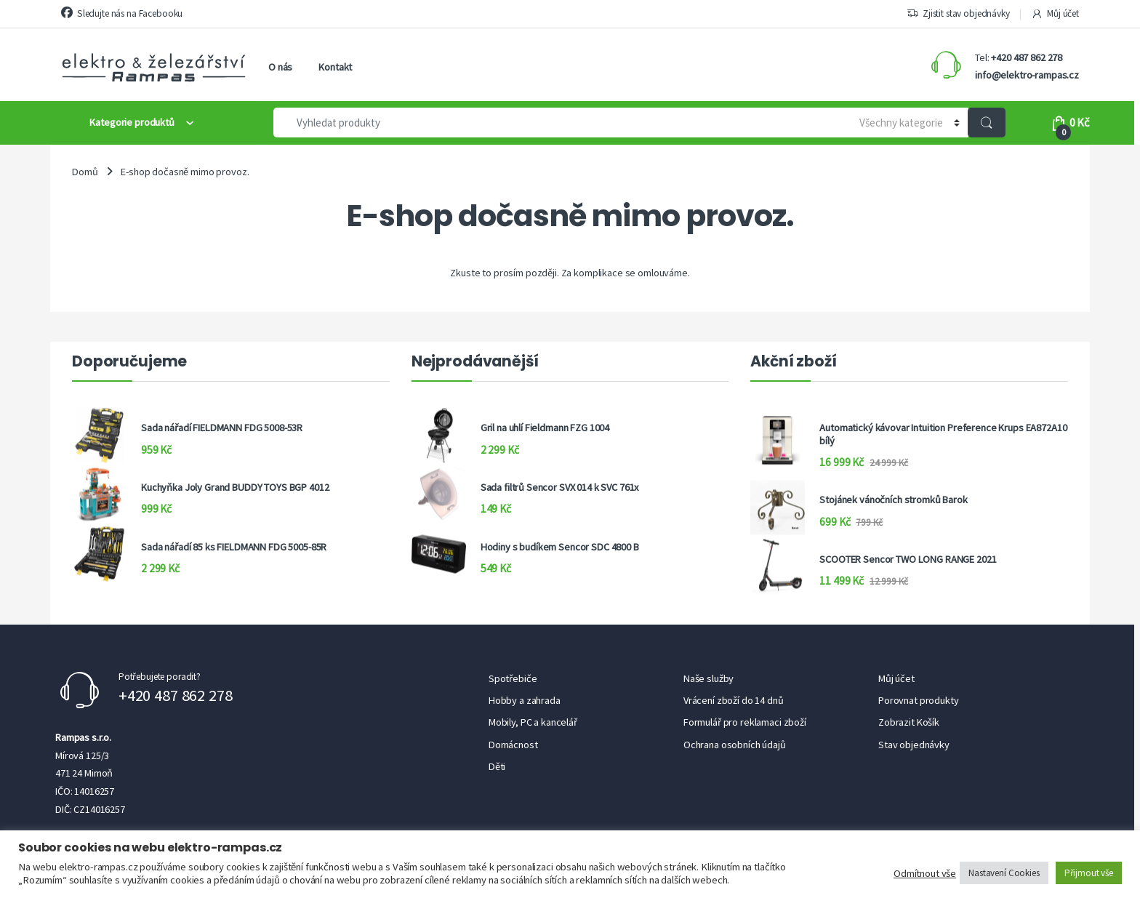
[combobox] (555, 122)
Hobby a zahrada (525, 700)
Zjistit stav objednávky (958, 13)
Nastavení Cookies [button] (1004, 873)
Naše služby (708, 678)
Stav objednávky (914, 744)
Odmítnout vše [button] (925, 873)
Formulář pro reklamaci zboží (744, 722)
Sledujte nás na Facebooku (121, 13)
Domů (84, 171)
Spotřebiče (513, 678)
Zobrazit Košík (908, 722)
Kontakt (335, 66)
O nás (280, 66)
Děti (497, 766)
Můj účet (1055, 13)
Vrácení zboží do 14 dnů (733, 700)
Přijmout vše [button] (1088, 873)
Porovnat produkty (918, 700)
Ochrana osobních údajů (734, 744)
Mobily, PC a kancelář (533, 722)
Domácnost (513, 744)
